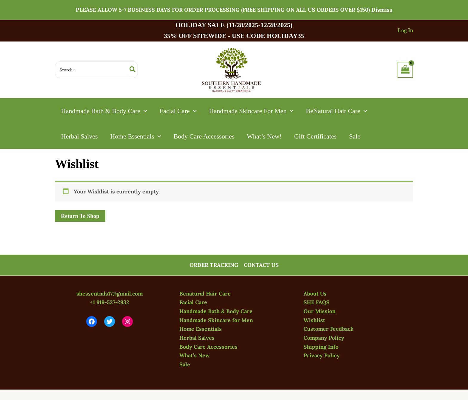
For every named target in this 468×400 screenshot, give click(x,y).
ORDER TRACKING (214, 264)
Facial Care (193, 302)
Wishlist (314, 320)
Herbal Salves (197, 337)
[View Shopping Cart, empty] (405, 70)
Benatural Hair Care (205, 293)
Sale (184, 364)
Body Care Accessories (208, 346)
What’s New (194, 355)
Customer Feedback (329, 328)
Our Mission (320, 311)
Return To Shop (80, 216)
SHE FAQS (317, 302)
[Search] (132, 69)
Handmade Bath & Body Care (216, 311)
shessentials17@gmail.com (109, 293)
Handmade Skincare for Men (216, 320)
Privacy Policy (322, 355)
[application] (144, 111)
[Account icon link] (405, 30)
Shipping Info (321, 346)
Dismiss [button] (381, 9)
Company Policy (324, 337)
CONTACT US (261, 264)
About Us (315, 293)
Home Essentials (200, 328)
